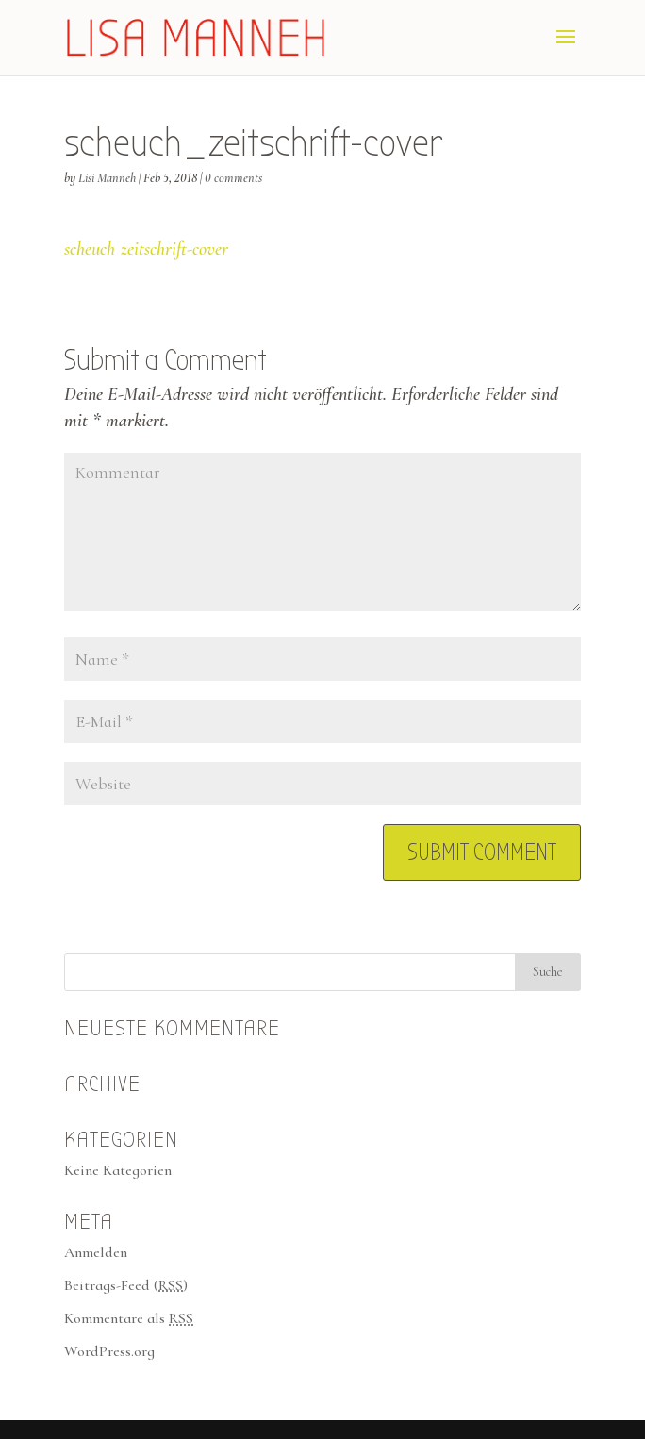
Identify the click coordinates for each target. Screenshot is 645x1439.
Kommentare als (128, 1318)
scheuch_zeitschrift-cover (146, 249)
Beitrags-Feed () (126, 1285)
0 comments (233, 178)
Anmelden (95, 1252)
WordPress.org (109, 1351)
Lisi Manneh (107, 178)
